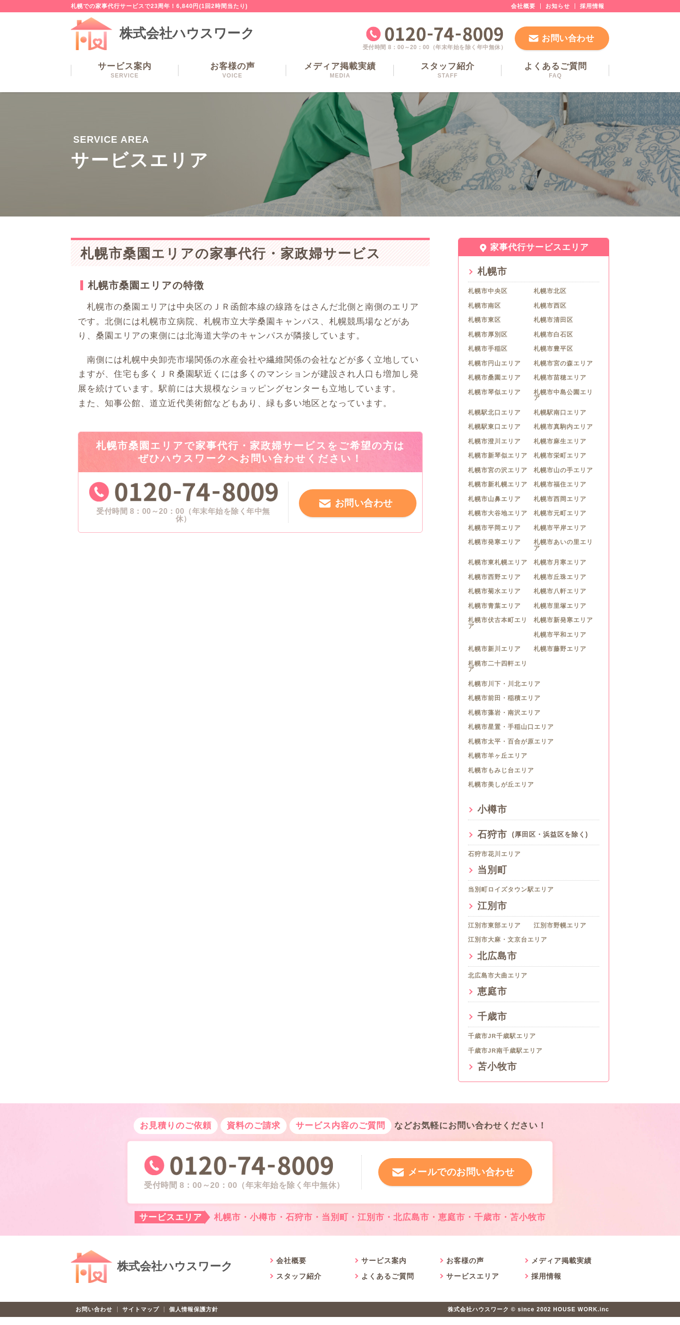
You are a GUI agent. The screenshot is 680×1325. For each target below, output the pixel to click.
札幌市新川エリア (494, 649)
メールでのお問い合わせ (459, 1176)
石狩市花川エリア (494, 854)
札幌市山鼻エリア (494, 499)
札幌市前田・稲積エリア (504, 698)
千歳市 (492, 1016)
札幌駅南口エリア (560, 412)
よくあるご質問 (555, 70)
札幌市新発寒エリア (563, 620)
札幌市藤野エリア (560, 649)
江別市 (492, 906)
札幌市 (492, 271)
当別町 (492, 870)
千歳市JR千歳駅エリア (502, 1036)
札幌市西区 (550, 306)
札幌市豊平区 (553, 349)
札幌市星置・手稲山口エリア (511, 727)
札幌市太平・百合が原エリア (511, 741)
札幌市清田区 (553, 320)
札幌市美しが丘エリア (501, 784)
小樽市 (492, 809)
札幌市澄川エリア (494, 441)
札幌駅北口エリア (494, 412)
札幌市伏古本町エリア (497, 623)
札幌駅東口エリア (494, 427)
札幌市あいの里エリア (563, 545)
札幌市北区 (550, 291)
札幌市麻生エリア (560, 441)
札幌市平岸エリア (560, 528)
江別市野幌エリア (560, 925)
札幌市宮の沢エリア (497, 470)
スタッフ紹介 (448, 70)
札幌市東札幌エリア (497, 562)
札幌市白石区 (553, 334)
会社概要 (523, 6)
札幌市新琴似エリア (497, 455)
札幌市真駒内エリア (563, 427)
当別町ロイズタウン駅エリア (511, 889)
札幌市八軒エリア (560, 591)
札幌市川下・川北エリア (504, 684)
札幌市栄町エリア (560, 455)
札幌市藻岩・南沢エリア (504, 713)
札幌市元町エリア (560, 513)
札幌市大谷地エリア (497, 513)
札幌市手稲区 (488, 349)
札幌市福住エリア (560, 484)
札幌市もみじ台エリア (501, 770)
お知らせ (557, 6)
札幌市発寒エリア (494, 542)
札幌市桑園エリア (494, 377)
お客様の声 (232, 70)
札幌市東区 (484, 320)
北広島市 (497, 956)
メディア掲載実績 (340, 70)
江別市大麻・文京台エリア (507, 939)
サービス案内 (124, 70)
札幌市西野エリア (494, 577)
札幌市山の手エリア (563, 470)
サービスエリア (472, 1284)
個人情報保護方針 (193, 1317)
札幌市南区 (484, 306)
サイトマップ (140, 1317)
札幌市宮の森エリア (563, 363)
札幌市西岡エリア (560, 499)
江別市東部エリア (494, 925)
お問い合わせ (568, 38)
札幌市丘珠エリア (560, 577)
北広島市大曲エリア (497, 975)
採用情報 (592, 6)
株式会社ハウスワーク (187, 33)
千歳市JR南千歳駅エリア (505, 1051)
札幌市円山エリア (494, 363)
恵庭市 (492, 991)
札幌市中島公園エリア (563, 395)
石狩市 (532, 834)
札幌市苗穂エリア (560, 377)
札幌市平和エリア (560, 635)
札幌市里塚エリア (560, 606)
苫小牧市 (497, 1066)
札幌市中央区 (488, 291)
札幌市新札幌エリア (497, 484)
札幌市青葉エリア (494, 606)
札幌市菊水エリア (494, 591)
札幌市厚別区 (488, 334)
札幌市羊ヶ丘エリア (497, 756)
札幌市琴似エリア (494, 392)
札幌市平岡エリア (494, 528)
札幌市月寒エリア (560, 562)
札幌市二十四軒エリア (497, 666)
